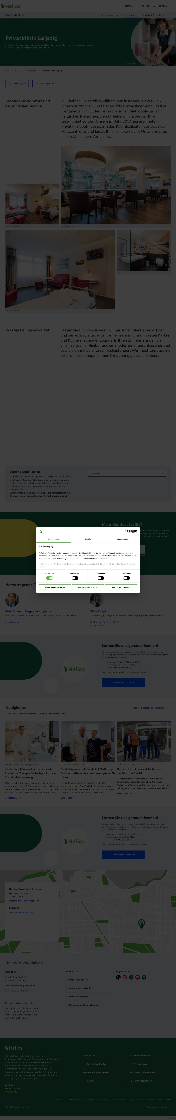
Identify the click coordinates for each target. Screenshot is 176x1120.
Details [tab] (88, 539)
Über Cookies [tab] (122, 539)
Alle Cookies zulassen (121, 587)
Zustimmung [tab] (53, 539)
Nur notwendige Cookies (55, 587)
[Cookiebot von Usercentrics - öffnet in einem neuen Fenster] (127, 531)
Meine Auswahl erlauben (88, 587)
